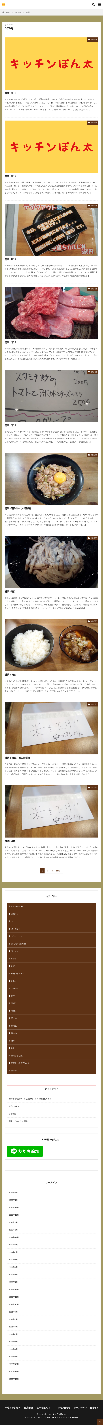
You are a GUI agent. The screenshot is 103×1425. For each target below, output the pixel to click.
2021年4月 (13, 1349)
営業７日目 (10, 674)
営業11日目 (11, 259)
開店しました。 (17, 1055)
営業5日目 (10, 840)
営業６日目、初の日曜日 (17, 757)
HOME (8, 12)
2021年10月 (14, 1304)
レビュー (15, 966)
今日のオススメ (17, 973)
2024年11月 (14, 1207)
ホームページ (80, 1407)
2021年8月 (13, 1319)
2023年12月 (14, 1215)
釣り (13, 1048)
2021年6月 (13, 1334)
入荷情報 (15, 988)
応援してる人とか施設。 (19, 1121)
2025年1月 (13, 1200)
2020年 (18, 12)
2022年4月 (13, 1267)
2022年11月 (14, 1237)
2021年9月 (13, 1312)
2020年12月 (14, 1364)
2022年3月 (13, 1274)
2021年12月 (14, 1289)
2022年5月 (13, 1259)
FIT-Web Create (48, 1417)
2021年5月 (13, 1342)
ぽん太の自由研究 (18, 944)
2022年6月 (13, 1252)
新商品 (14, 1026)
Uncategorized (17, 906)
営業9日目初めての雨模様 (18, 508)
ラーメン (15, 951)
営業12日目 (11, 93)
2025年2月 (13, 1192)
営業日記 (94, 39)
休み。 (14, 981)
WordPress (72, 1417)
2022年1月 (13, 1282)
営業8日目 (10, 591)
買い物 (14, 1033)
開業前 (14, 1070)
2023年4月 (13, 1222)
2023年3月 (13, 1230)
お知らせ (15, 914)
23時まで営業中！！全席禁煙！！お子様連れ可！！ (30, 1099)
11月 (28, 12)
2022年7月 (13, 1245)
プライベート (16, 936)
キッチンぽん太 (59, 1414)
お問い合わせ (14, 1106)
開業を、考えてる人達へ (21, 1063)
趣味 (13, 1040)
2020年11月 (14, 1371)
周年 (13, 996)
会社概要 (12, 1114)
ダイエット (15, 929)
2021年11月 (14, 1297)
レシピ (14, 958)
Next (58, 871)
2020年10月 (14, 1379)
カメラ (14, 921)
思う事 (14, 1018)
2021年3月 (13, 1356)
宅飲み (14, 1011)
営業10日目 (11, 342)
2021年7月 (13, 1327)
